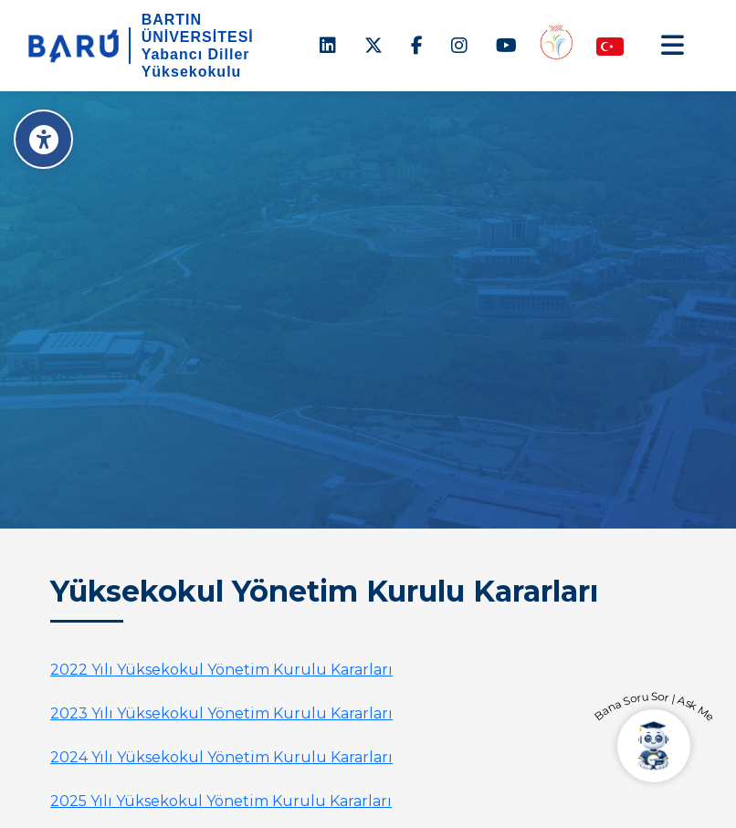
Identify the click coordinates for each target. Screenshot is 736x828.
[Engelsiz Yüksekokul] (556, 41)
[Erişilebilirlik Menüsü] (43, 139)
